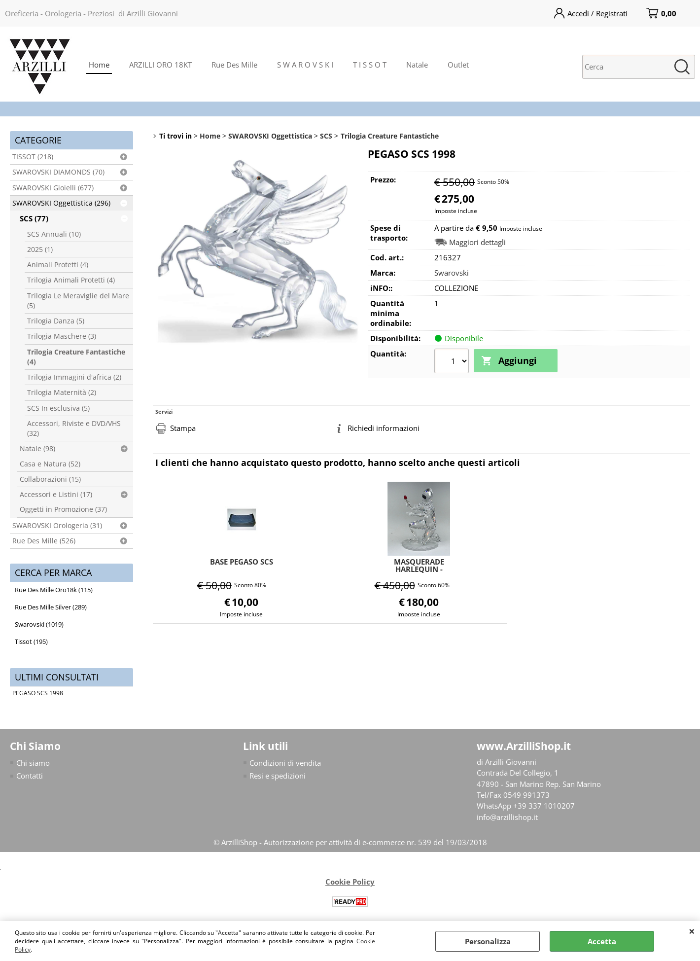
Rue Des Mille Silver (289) (51, 607)
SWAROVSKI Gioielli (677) (53, 187)
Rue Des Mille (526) (43, 540)
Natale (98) (37, 448)
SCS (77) (34, 218)
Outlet (458, 65)
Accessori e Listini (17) (56, 494)
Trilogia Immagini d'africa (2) (74, 377)
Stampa (183, 427)
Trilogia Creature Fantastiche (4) (76, 357)
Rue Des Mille (234, 65)
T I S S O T (369, 65)
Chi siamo (33, 763)
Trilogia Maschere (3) (61, 336)
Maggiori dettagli (477, 242)
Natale (417, 65)
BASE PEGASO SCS (241, 561)
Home (99, 65)
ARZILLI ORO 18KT (160, 65)
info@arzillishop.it (507, 817)
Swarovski (451, 273)
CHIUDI (692, 931)
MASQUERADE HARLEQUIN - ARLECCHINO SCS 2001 (419, 564)
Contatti (29, 776)
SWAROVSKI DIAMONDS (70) (58, 172)
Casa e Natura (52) (50, 464)
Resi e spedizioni (277, 776)
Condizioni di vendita (285, 763)
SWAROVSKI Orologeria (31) (57, 525)
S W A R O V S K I (305, 65)
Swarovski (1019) (39, 624)
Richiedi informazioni (384, 427)
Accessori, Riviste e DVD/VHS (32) (74, 428)
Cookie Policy (350, 882)
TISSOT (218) (32, 156)
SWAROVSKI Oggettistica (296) (61, 203)
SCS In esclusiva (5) (58, 408)
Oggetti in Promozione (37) (63, 509)
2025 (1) (40, 249)
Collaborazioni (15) (50, 479)
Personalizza (488, 941)
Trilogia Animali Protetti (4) (71, 280)
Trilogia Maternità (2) (61, 392)
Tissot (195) (31, 641)
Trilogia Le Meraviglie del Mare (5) (78, 300)
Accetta (602, 941)
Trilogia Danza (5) (55, 321)
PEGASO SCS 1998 (37, 693)
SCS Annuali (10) (54, 234)
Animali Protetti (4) (57, 264)
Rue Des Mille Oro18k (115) (54, 589)
